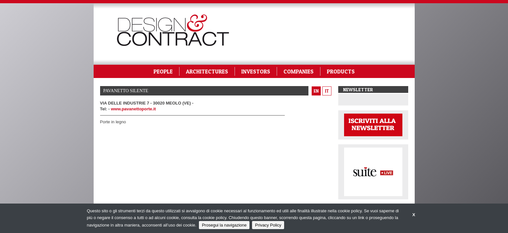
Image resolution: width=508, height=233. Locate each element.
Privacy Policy (268, 225)
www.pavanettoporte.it (133, 108)
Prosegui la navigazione (224, 225)
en (316, 91)
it (327, 91)
